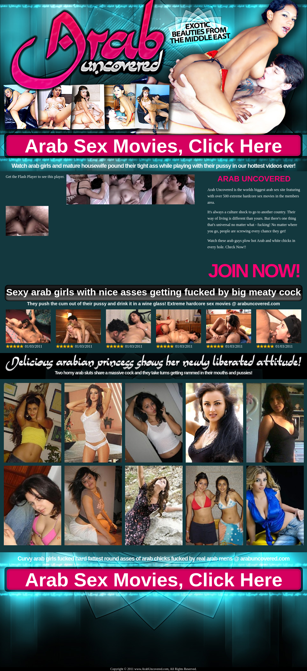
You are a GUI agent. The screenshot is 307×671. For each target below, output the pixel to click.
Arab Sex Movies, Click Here (153, 146)
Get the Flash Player (21, 176)
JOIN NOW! (254, 270)
